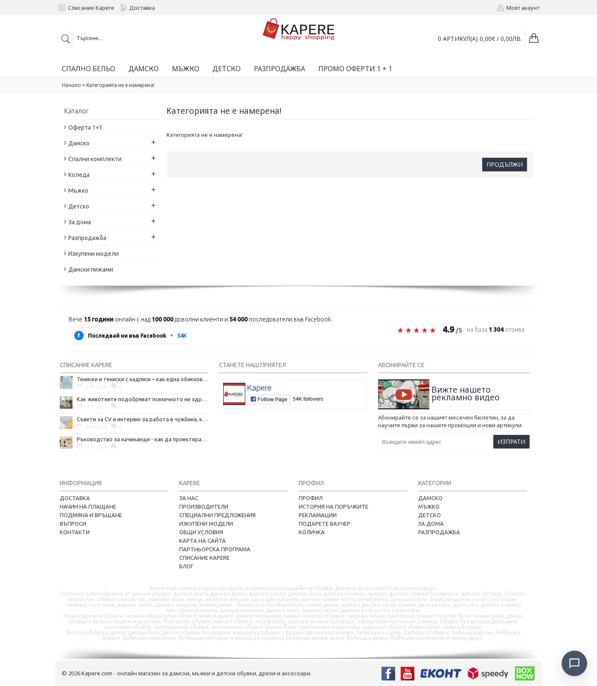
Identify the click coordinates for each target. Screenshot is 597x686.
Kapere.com (97, 673)
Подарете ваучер (324, 524)
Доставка (75, 498)
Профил (311, 498)
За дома (431, 524)
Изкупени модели (206, 524)
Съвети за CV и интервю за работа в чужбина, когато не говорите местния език (142, 419)
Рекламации (318, 515)
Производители (203, 506)
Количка (312, 532)
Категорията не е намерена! (120, 85)
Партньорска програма (214, 549)
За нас (188, 498)
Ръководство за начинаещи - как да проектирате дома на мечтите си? (142, 439)
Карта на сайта (202, 541)
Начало (71, 85)
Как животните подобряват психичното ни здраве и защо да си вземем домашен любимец (142, 399)
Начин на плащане (88, 506)
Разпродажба (439, 532)
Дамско (430, 498)
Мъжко (429, 506)
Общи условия (201, 532)
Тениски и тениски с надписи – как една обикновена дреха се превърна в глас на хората (142, 379)
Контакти (75, 532)
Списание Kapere (204, 558)
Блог (186, 566)
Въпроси (73, 524)
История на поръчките (333, 506)
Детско (429, 515)
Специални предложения (217, 515)
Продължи (504, 164)
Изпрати (511, 441)
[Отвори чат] (574, 663)
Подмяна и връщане (91, 515)
